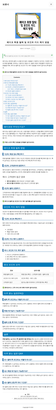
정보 (28, 394)
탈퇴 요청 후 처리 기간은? (14, 110)
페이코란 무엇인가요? (10, 81)
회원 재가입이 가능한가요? (15, 108)
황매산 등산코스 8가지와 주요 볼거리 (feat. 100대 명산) (29, 398)
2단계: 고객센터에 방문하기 (15, 87)
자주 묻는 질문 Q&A (10, 114)
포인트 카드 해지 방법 (10, 93)
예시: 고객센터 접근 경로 (17, 89)
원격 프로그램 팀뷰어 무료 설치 (29, 396)
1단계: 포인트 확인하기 (14, 95)
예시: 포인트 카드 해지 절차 (15, 99)
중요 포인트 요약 (9, 101)
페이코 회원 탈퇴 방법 (10, 83)
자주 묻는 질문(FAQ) (10, 103)
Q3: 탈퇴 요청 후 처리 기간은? (16, 120)
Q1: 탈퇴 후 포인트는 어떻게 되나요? (18, 116)
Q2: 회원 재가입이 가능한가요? (16, 118)
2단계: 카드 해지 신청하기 (15, 97)
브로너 (6, 4)
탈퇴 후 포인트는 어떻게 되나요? (16, 106)
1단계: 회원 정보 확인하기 (15, 85)
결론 (5, 112)
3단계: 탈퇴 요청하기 (13, 91)
